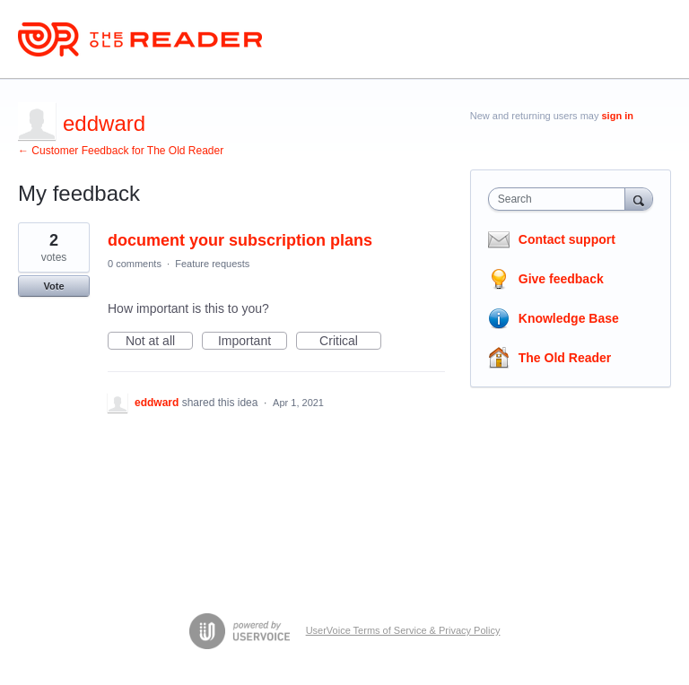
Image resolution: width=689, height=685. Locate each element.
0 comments (134, 263)
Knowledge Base (569, 318)
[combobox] (560, 199)
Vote (53, 286)
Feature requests (212, 263)
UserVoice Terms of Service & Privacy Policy (403, 630)
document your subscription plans (240, 240)
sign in (617, 115)
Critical (350, 342)
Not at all (159, 342)
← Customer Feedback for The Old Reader (120, 150)
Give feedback (561, 279)
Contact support (567, 239)
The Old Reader (565, 358)
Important (252, 342)
